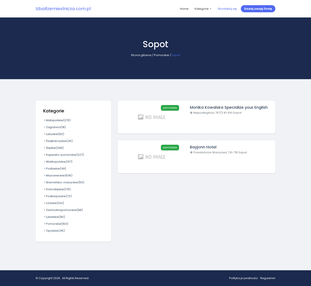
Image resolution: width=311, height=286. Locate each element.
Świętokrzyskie (58, 141)
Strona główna (141, 55)
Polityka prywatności (243, 278)
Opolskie (54, 231)
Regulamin (267, 278)
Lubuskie (53, 134)
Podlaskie (54, 169)
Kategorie (202, 9)
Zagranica (54, 127)
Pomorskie (161, 55)
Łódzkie (53, 203)
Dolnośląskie (57, 189)
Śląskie (53, 148)
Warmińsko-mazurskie (63, 182)
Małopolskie (57, 120)
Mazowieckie (57, 175)
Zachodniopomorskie (63, 210)
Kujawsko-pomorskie (63, 155)
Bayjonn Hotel (203, 147)
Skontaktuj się (227, 9)
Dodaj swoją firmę (258, 9)
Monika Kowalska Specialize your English (229, 107)
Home (184, 9)
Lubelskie (54, 217)
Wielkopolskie (57, 162)
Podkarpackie (57, 196)
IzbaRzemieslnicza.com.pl (63, 9)
